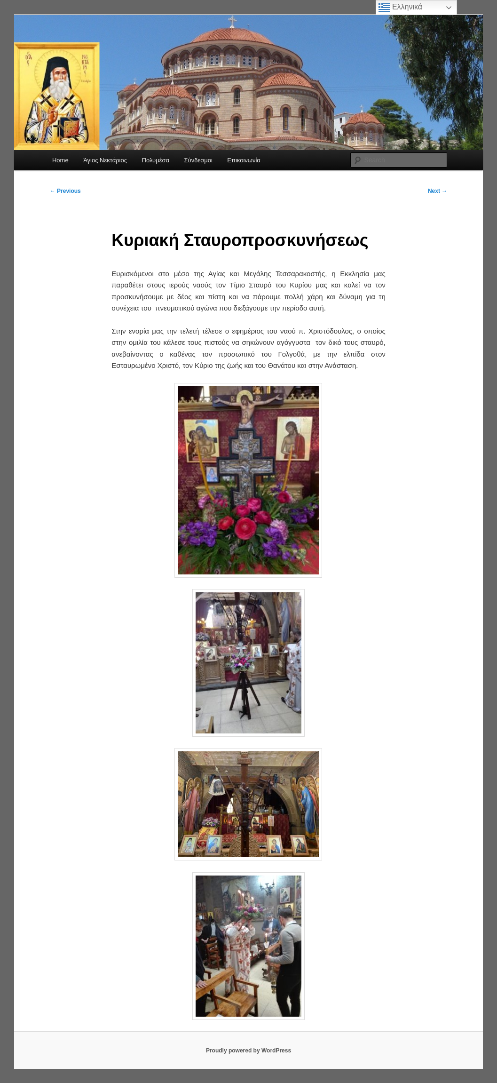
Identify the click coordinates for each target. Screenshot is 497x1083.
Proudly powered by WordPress (248, 1050)
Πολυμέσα (156, 160)
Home (60, 160)
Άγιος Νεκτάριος (105, 160)
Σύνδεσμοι (198, 160)
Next (437, 191)
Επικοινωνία (243, 160)
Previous (65, 191)
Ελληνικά (400, 7)
